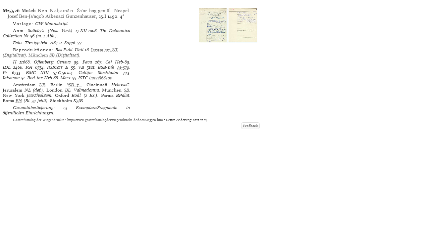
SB (126, 90)
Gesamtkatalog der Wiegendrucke (38, 120)
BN (19, 100)
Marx (65, 78)
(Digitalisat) (54, 55)
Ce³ (108, 62)
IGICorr (55, 67)
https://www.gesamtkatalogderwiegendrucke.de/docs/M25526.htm (115, 120)
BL (68, 90)
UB (42, 85)
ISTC (83, 78)
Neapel (121, 11)
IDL (7, 67)
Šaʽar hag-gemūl (94, 11)
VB (81, 67)
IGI (29, 67)
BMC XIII (37, 72)
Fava (87, 62)
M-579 (123, 67)
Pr (5, 72)
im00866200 (100, 78)
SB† (75, 85)
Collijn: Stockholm (98, 72)
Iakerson (11, 78)
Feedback (250, 125)
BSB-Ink (106, 67)
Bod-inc (35, 78)
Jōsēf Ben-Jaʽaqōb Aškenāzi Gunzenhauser (52, 16)
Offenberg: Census (52, 62)
